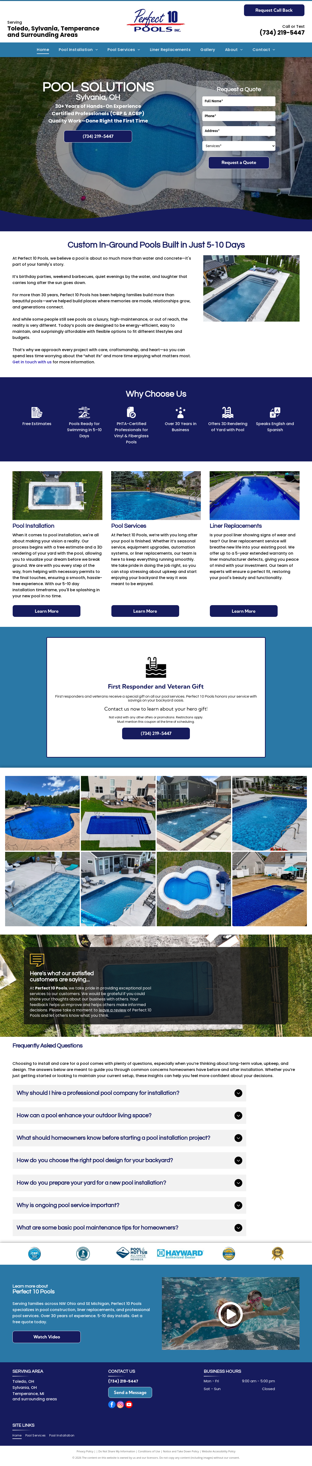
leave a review (112, 1010)
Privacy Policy (85, 1454)
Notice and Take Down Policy (181, 1454)
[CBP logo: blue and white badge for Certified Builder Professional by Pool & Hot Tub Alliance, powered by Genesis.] (34, 1255)
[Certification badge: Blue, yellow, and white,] (229, 1255)
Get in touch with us (32, 362)
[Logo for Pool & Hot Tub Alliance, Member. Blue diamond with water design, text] (131, 1255)
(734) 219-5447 (282, 33)
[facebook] (112, 1408)
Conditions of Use (149, 1454)
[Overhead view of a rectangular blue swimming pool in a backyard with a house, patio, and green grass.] (118, 813)
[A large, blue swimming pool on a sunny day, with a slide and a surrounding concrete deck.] (42, 813)
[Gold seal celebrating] (277, 1255)
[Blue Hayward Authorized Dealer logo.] (180, 1255)
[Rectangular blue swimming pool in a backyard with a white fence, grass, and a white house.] (269, 889)
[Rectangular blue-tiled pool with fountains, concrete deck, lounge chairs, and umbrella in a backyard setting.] (269, 813)
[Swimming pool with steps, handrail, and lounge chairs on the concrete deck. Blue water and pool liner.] (42, 889)
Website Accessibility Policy (218, 1454)
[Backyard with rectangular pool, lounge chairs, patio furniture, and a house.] (118, 889)
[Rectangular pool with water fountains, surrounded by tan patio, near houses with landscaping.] (194, 813)
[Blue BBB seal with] (83, 1255)
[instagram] (120, 1408)
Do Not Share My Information (116, 1454)
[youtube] (129, 1408)
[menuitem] (43, 50)
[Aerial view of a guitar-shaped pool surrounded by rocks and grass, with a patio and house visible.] (194, 889)
